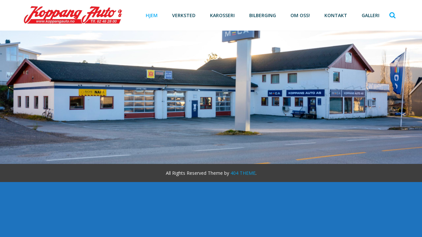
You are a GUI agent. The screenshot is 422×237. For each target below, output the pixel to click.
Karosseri (222, 15)
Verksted (184, 15)
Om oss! (300, 15)
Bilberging (262, 15)
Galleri (370, 15)
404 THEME (243, 173)
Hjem (152, 15)
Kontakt (335, 15)
